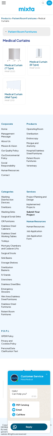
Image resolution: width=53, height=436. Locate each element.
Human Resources (10, 170)
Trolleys (5, 241)
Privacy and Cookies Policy (8, 342)
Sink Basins (6, 257)
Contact (5, 175)
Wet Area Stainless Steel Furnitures (10, 298)
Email (19, 409)
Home (4, 129)
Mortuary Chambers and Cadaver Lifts (11, 247)
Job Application (34, 231)
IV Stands (5, 274)
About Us (5, 141)
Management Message (7, 135)
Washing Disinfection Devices (7, 199)
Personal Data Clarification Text (9, 349)
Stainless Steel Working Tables (9, 235)
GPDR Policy (7, 336)
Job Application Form (34, 237)
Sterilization (32, 133)
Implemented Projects (33, 205)
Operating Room (35, 129)
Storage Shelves (9, 262)
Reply (29, 426)
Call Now (20, 414)
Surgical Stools (8, 253)
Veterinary (32, 165)
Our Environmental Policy (10, 156)
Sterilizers (6, 207)
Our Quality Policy (10, 150)
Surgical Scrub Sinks (11, 216)
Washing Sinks (8, 211)
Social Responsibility (8, 164)
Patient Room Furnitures (24, 18)
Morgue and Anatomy (32, 144)
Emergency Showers (7, 290)
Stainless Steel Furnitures (8, 305)
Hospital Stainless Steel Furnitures (35, 152)
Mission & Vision (9, 145)
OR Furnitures (8, 221)
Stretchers (6, 279)
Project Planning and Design (36, 198)
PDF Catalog (22, 405)
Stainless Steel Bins (10, 284)
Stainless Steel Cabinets (8, 227)
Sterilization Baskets (7, 268)
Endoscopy (32, 138)
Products (6, 18)
